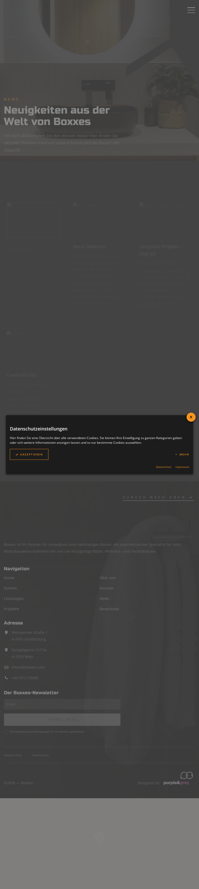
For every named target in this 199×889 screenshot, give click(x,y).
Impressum (182, 467)
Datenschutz (164, 467)
